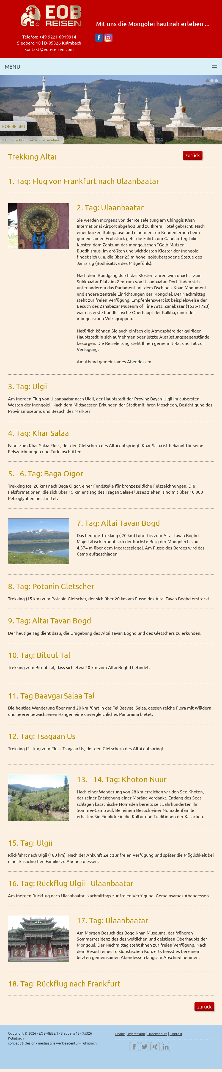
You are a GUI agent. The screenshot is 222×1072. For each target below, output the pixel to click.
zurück (192, 155)
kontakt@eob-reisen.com (49, 49)
